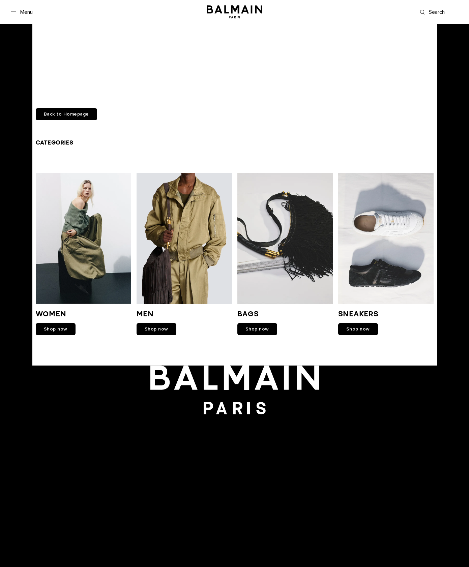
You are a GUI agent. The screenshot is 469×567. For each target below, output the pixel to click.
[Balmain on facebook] (204, 444)
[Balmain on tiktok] (264, 444)
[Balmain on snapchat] (191, 444)
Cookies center (24, 534)
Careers (16, 513)
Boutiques (19, 520)
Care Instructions (26, 548)
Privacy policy (22, 527)
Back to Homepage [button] (66, 114)
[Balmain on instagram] (235, 444)
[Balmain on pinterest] (278, 444)
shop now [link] (55, 329)
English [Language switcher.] (453, 513)
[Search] (439, 12)
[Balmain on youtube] (219, 444)
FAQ (12, 541)
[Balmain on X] (250, 444)
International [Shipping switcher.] (397, 513)
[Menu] (20, 12)
